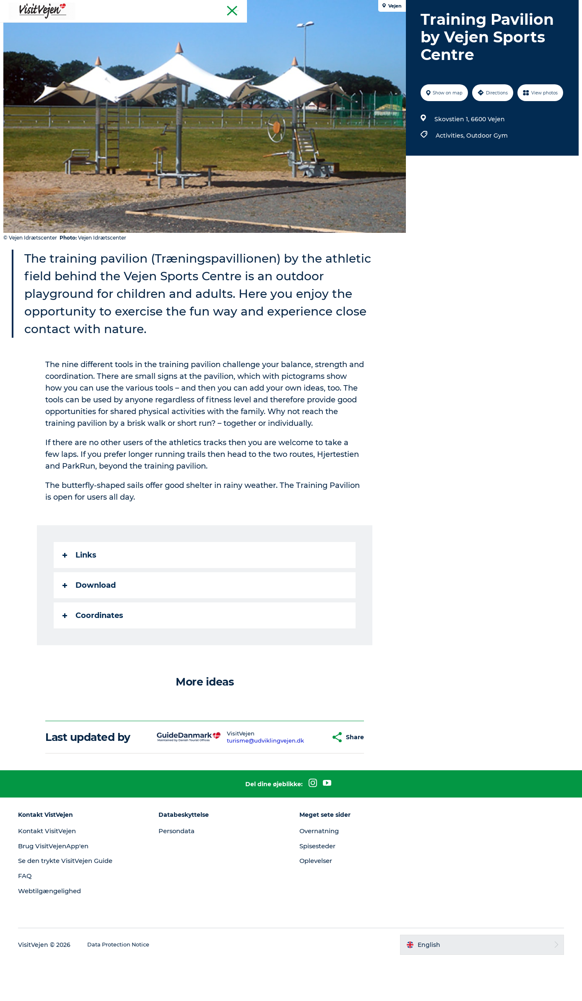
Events (369, 27)
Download (90, 625)
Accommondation (249, 27)
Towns (335, 27)
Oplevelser (317, 901)
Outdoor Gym (485, 196)
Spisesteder (319, 886)
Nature (302, 27)
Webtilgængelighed (65, 931)
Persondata (185, 871)
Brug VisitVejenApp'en (69, 886)
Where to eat (186, 27)
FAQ (38, 916)
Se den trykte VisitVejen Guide (82, 901)
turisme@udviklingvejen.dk (250, 780)
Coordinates (94, 655)
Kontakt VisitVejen (62, 871)
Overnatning (321, 871)
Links (81, 595)
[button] (310, 777)
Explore (404, 27)
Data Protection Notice (135, 984)
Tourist (565, 8)
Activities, (449, 196)
